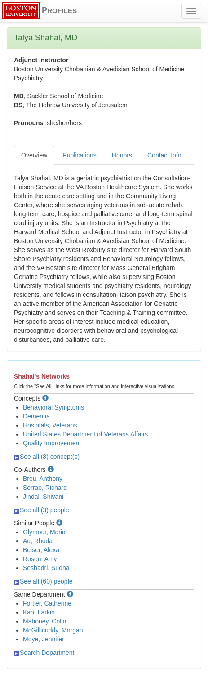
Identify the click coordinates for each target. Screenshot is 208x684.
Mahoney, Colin (44, 621)
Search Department (44, 652)
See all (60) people (43, 581)
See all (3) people (41, 510)
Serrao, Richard (45, 487)
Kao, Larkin (39, 612)
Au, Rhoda (38, 541)
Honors (122, 155)
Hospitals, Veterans (50, 425)
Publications (79, 155)
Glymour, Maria (44, 532)
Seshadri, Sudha (46, 567)
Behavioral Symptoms (53, 407)
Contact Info (164, 155)
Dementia (36, 416)
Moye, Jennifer (43, 639)
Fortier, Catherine (47, 603)
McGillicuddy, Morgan (53, 630)
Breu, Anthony (42, 478)
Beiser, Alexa (41, 549)
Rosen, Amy (40, 558)
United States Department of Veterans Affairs (85, 434)
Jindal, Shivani (43, 496)
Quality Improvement (52, 443)
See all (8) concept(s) (47, 456)
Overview (34, 155)
